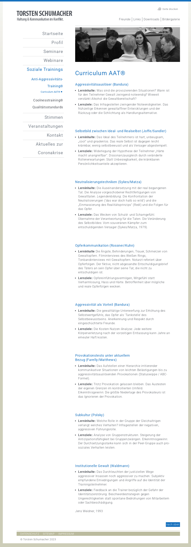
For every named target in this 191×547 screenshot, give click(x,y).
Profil (57, 42)
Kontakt (55, 135)
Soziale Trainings (45, 69)
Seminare (53, 51)
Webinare (53, 60)
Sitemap (48, 533)
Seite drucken (170, 9)
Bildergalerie (171, 19)
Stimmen (54, 117)
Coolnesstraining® (48, 100)
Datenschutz (29, 533)
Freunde (124, 19)
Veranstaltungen (45, 126)
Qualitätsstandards (47, 107)
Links (137, 19)
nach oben (172, 524)
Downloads (151, 19)
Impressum (66, 533)
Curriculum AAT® (50, 91)
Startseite (52, 33)
